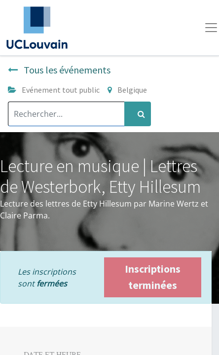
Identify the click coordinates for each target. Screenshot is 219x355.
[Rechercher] (137, 114)
